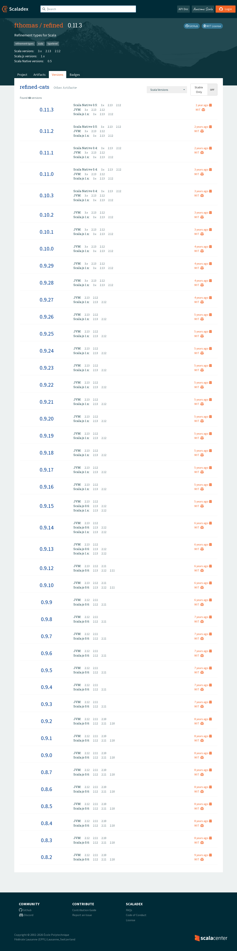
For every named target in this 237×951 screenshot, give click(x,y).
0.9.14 (47, 527)
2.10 (103, 719)
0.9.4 (46, 686)
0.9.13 (47, 548)
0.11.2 (47, 130)
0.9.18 (47, 452)
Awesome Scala (203, 9)
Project (22, 74)
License (130, 920)
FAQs (129, 910)
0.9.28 (47, 282)
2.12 (57, 51)
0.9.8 (46, 619)
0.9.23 (47, 367)
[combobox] (167, 89)
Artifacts (39, 74)
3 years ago (203, 169)
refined (53, 25)
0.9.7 (46, 636)
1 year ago (204, 105)
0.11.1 (47, 152)
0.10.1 (47, 231)
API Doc (183, 9)
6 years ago (203, 523)
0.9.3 (46, 703)
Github (25, 910)
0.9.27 (47, 299)
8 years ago (203, 719)
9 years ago (203, 855)
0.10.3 (47, 195)
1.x (43, 56)
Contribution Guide (84, 910)
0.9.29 (47, 265)
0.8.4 (46, 823)
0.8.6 (46, 789)
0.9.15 (47, 505)
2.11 (103, 566)
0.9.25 (47, 333)
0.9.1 (46, 738)
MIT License (212, 26)
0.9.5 (46, 670)
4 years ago (203, 246)
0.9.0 (46, 755)
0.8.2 (46, 856)
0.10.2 (47, 214)
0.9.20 (47, 418)
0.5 (50, 61)
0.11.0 (47, 173)
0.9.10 (47, 585)
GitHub (192, 26)
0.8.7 (46, 772)
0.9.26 (47, 316)
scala (40, 43)
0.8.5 (46, 806)
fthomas (26, 25)
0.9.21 (47, 401)
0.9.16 (47, 486)
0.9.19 (47, 435)
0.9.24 (47, 350)
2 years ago (203, 126)
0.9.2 (46, 721)
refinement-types (24, 43)
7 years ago (203, 617)
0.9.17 (47, 469)
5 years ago (203, 314)
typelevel (53, 43)
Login (225, 9)
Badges (75, 74)
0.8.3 (46, 840)
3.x (40, 51)
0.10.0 (47, 248)
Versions (57, 74)
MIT (200, 109)
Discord (26, 915)
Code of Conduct (136, 915)
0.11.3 (47, 109)
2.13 (48, 51)
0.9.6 (46, 653)
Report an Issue (82, 915)
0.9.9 (46, 602)
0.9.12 (47, 568)
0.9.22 (47, 384)
